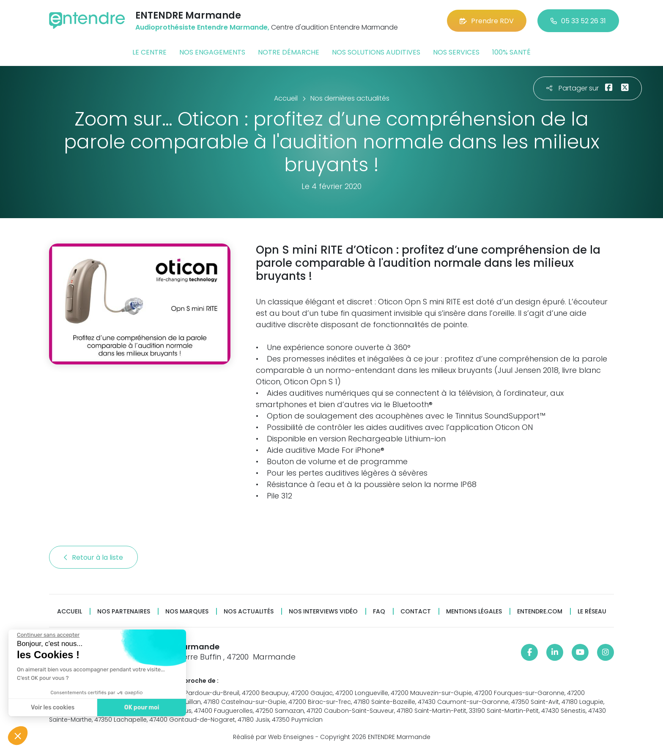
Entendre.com (539, 611)
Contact (415, 611)
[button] (18, 735)
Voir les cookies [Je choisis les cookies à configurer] (52, 707)
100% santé (511, 52)
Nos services (456, 52)
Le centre (149, 52)
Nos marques (186, 611)
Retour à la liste (93, 557)
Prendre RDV (487, 21)
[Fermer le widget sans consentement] (47, 635)
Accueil (69, 611)
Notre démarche (288, 52)
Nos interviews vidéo (323, 611)
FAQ (379, 611)
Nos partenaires (123, 611)
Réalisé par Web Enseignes (273, 737)
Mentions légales (474, 611)
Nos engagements (212, 52)
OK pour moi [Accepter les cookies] (141, 707)
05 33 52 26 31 (578, 21)
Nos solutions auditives (376, 52)
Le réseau (592, 611)
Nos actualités (249, 611)
